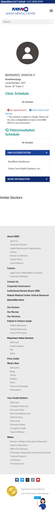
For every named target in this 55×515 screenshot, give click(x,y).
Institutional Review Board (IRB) (23, 290)
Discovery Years (17, 410)
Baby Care (14, 402)
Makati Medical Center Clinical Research (28, 295)
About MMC (13, 236)
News (12, 382)
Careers (11, 268)
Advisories (14, 368)
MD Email (14, 342)
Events (13, 375)
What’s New (13, 363)
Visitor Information (18, 333)
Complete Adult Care (19, 406)
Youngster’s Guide (18, 428)
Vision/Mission (16, 263)
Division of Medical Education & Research (28, 441)
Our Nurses (13, 312)
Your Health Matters (17, 398)
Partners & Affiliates (19, 256)
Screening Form (17, 463)
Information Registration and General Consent (30, 452)
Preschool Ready (17, 424)
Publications (15, 390)
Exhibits (13, 379)
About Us (14, 241)
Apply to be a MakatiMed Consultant (26, 273)
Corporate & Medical (19, 276)
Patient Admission (18, 325)
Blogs (12, 371)
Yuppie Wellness (17, 432)
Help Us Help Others (19, 445)
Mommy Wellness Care (20, 413)
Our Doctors (13, 307)
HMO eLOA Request (19, 449)
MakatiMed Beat (15, 300)
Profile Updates (17, 346)
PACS (12, 353)
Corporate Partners (18, 244)
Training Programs (18, 456)
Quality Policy (16, 259)
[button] (51, 10)
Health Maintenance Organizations (25, 248)
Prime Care (15, 421)
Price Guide (13, 358)
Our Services (13, 316)
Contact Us (12, 281)
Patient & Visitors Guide (19, 321)
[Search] (51, 21)
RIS (11, 350)
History (13, 252)
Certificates (15, 460)
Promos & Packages (19, 386)
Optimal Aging (16, 417)
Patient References (18, 329)
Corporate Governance (18, 286)
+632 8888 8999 (34, 1)
